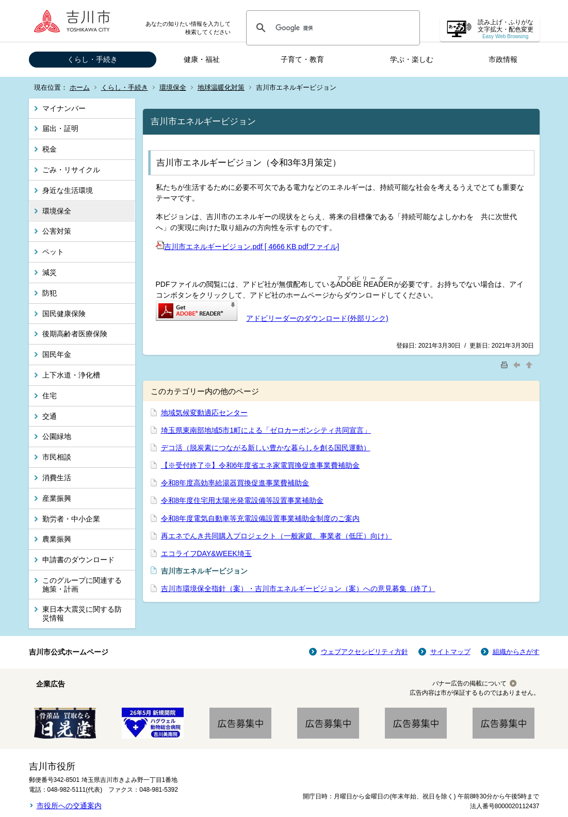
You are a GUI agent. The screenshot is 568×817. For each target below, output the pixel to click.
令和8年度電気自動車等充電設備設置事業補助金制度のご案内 (260, 518)
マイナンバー (64, 108)
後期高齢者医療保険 (74, 334)
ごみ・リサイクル (71, 170)
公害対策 (56, 231)
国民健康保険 (64, 313)
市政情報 (503, 59)
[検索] (331, 28)
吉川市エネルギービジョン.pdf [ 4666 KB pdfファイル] (247, 246)
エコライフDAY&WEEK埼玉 (206, 553)
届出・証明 (60, 128)
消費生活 (56, 477)
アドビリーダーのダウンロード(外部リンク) (317, 318)
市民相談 (56, 457)
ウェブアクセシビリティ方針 (364, 652)
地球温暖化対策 (221, 87)
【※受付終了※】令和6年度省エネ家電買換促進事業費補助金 (260, 465)
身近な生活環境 (67, 190)
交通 (49, 416)
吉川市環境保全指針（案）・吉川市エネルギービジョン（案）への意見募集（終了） (298, 588)
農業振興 (56, 539)
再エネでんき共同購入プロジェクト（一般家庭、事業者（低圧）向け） (276, 536)
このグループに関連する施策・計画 (82, 584)
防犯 (49, 293)
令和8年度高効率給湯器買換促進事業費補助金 (235, 483)
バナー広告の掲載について (469, 683)
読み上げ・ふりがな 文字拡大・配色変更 (506, 29)
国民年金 (56, 354)
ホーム (80, 87)
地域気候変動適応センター (204, 412)
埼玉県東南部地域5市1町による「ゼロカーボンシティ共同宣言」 (266, 430)
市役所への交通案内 (69, 806)
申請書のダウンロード (78, 559)
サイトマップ (450, 652)
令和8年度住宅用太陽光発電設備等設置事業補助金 (242, 500)
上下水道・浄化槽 (71, 375)
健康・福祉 (202, 59)
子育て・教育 (302, 59)
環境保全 (172, 87)
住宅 (49, 395)
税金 (49, 149)
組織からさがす (516, 652)
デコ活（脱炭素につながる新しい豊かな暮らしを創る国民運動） (265, 448)
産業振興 (56, 498)
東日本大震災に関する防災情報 (82, 613)
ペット (53, 252)
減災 (49, 272)
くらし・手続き (92, 59)
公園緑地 (56, 436)
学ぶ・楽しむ (411, 59)
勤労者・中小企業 (71, 519)
